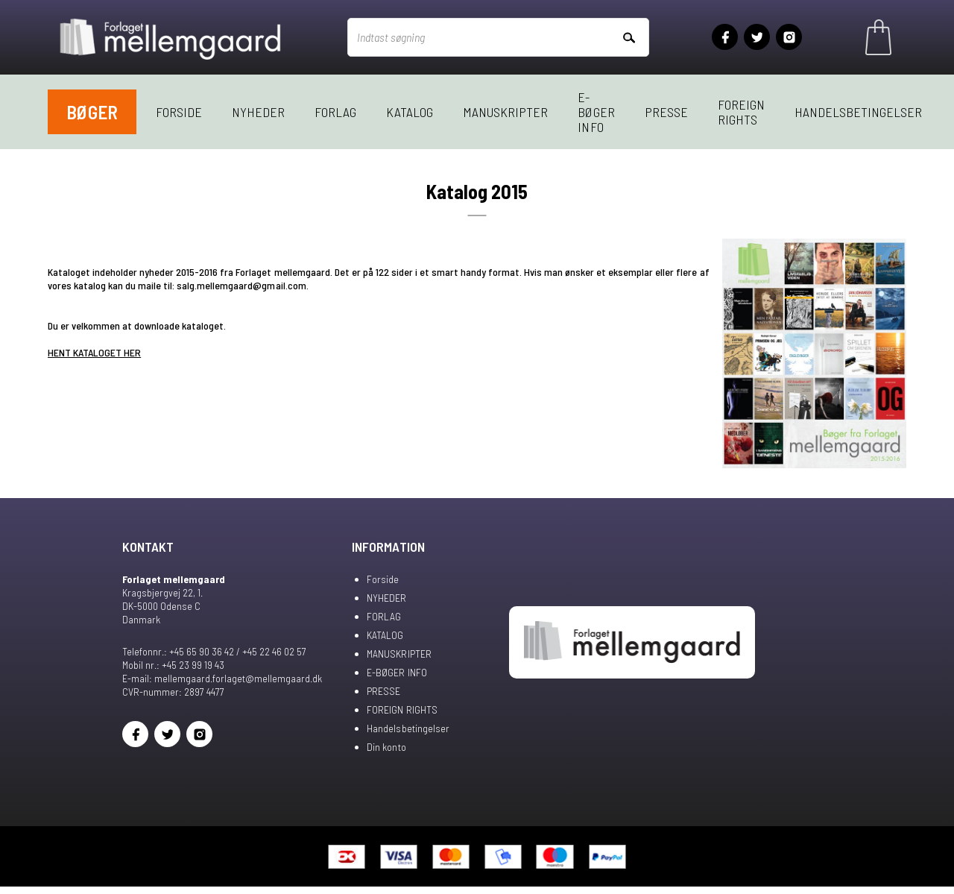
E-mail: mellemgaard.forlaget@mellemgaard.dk (222, 678)
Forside (179, 112)
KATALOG (409, 112)
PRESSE (666, 112)
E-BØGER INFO (596, 112)
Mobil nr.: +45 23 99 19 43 (173, 664)
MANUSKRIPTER (505, 112)
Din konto (386, 746)
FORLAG (335, 112)
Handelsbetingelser (858, 112)
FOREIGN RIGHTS (741, 112)
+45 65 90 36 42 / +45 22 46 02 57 (237, 651)
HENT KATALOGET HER (94, 352)
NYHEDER (258, 112)
